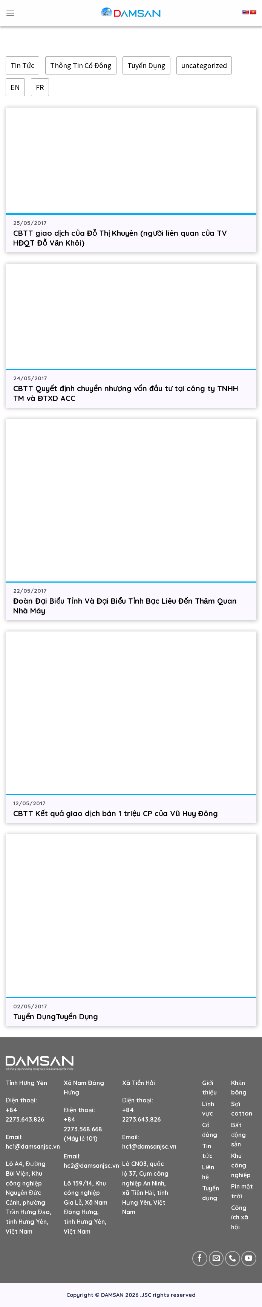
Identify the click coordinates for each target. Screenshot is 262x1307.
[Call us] (232, 1258)
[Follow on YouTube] (248, 1258)
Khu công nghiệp (241, 1165)
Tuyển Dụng (146, 65)
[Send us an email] (216, 1258)
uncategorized (204, 65)
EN (15, 87)
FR (40, 87)
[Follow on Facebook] (199, 1258)
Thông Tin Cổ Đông (81, 65)
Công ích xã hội (239, 1217)
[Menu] (10, 13)
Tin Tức (22, 65)
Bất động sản (238, 1134)
